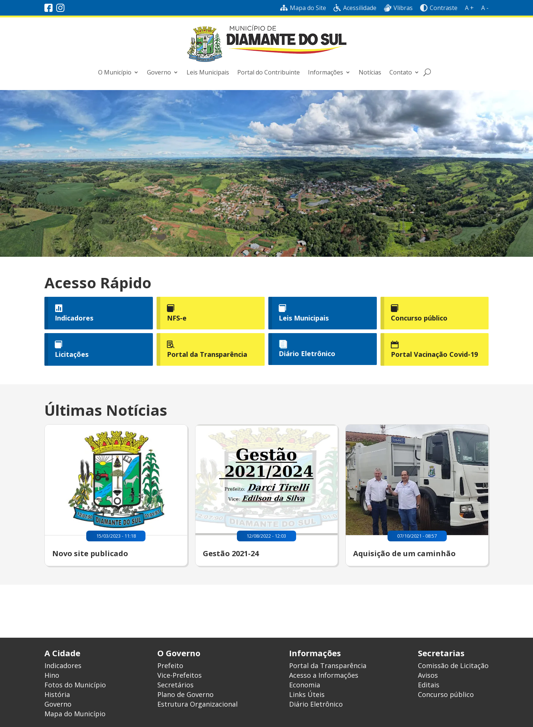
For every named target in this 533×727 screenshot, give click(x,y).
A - (485, 8)
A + (469, 8)
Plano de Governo (185, 694)
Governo (159, 72)
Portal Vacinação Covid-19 (434, 354)
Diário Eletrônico (307, 353)
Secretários (175, 684)
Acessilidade (354, 8)
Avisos (428, 675)
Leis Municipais (208, 72)
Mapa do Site (303, 8)
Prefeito (170, 665)
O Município (114, 72)
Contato (400, 72)
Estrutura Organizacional (197, 704)
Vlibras (398, 8)
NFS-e (177, 317)
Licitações (71, 354)
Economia (304, 684)
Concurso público (419, 317)
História (57, 694)
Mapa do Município (74, 713)
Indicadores (74, 317)
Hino (51, 675)
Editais (428, 684)
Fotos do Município (75, 684)
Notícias (370, 72)
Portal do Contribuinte (268, 72)
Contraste (438, 8)
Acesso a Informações (323, 675)
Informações (325, 72)
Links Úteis (307, 694)
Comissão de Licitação (453, 665)
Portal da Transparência (207, 354)
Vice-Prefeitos (179, 675)
